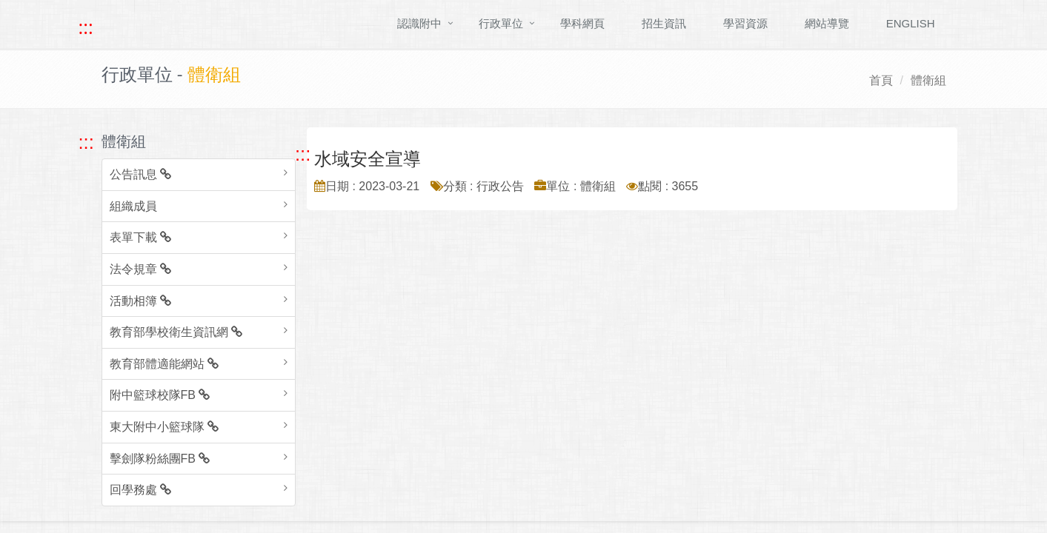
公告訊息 (140, 174)
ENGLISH (910, 23)
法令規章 (140, 269)
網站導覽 (827, 23)
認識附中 (419, 23)
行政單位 (501, 23)
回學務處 (140, 489)
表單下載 (140, 237)
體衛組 (928, 80)
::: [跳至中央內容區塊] (302, 154)
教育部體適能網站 (164, 364)
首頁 (881, 80)
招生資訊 (664, 23)
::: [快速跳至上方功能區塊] (86, 27)
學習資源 (745, 23)
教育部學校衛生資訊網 (176, 332)
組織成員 (133, 206)
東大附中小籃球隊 (164, 426)
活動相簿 (140, 301)
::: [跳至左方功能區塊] (86, 142)
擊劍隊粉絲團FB (160, 458)
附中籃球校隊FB (160, 395)
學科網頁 (582, 23)
